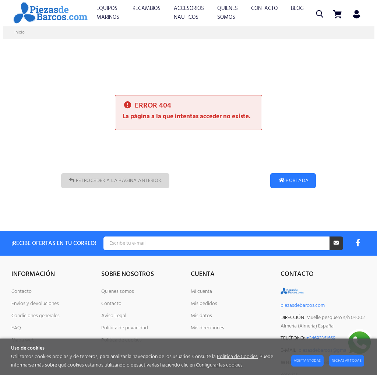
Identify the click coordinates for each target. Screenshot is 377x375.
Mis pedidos (204, 303)
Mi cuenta (201, 291)
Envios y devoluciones (35, 303)
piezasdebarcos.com (303, 305)
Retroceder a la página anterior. (115, 180)
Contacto (21, 291)
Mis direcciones (207, 328)
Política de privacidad (124, 328)
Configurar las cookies (219, 365)
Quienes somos (117, 291)
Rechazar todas (347, 361)
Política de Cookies (237, 357)
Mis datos (201, 316)
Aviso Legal (113, 316)
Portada (293, 180)
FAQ (16, 328)
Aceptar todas (307, 361)
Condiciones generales (35, 316)
